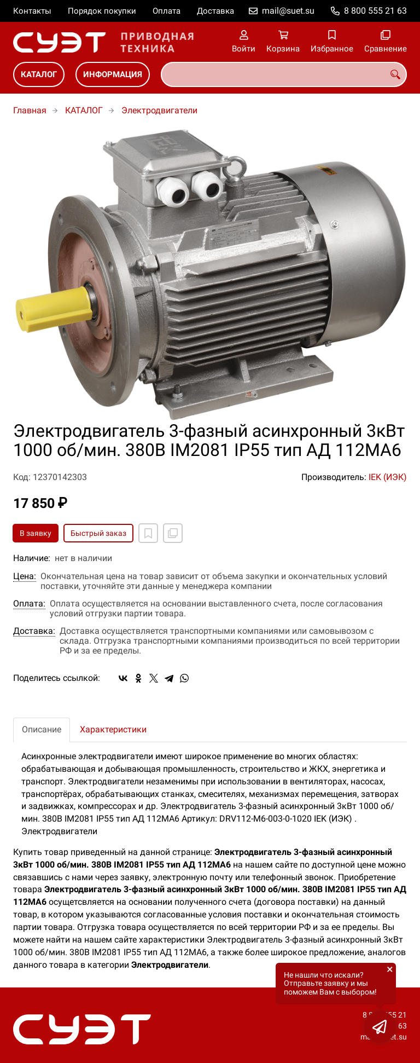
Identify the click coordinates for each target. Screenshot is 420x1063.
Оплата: (29, 604)
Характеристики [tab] (113, 729)
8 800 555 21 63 (375, 10)
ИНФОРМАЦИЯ (112, 74)
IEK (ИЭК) (388, 477)
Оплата (166, 11)
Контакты (32, 11)
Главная (29, 110)
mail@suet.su (288, 10)
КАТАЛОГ (39, 74)
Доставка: (34, 631)
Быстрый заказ (98, 533)
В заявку (35, 533)
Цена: (24, 576)
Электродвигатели (159, 110)
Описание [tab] (41, 729)
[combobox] (284, 74)
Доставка (215, 11)
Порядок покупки (102, 11)
